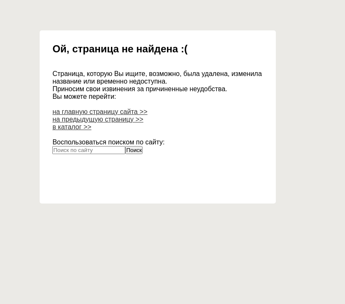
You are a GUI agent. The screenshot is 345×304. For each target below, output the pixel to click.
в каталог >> (71, 126)
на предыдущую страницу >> (97, 119)
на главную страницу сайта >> (99, 111)
